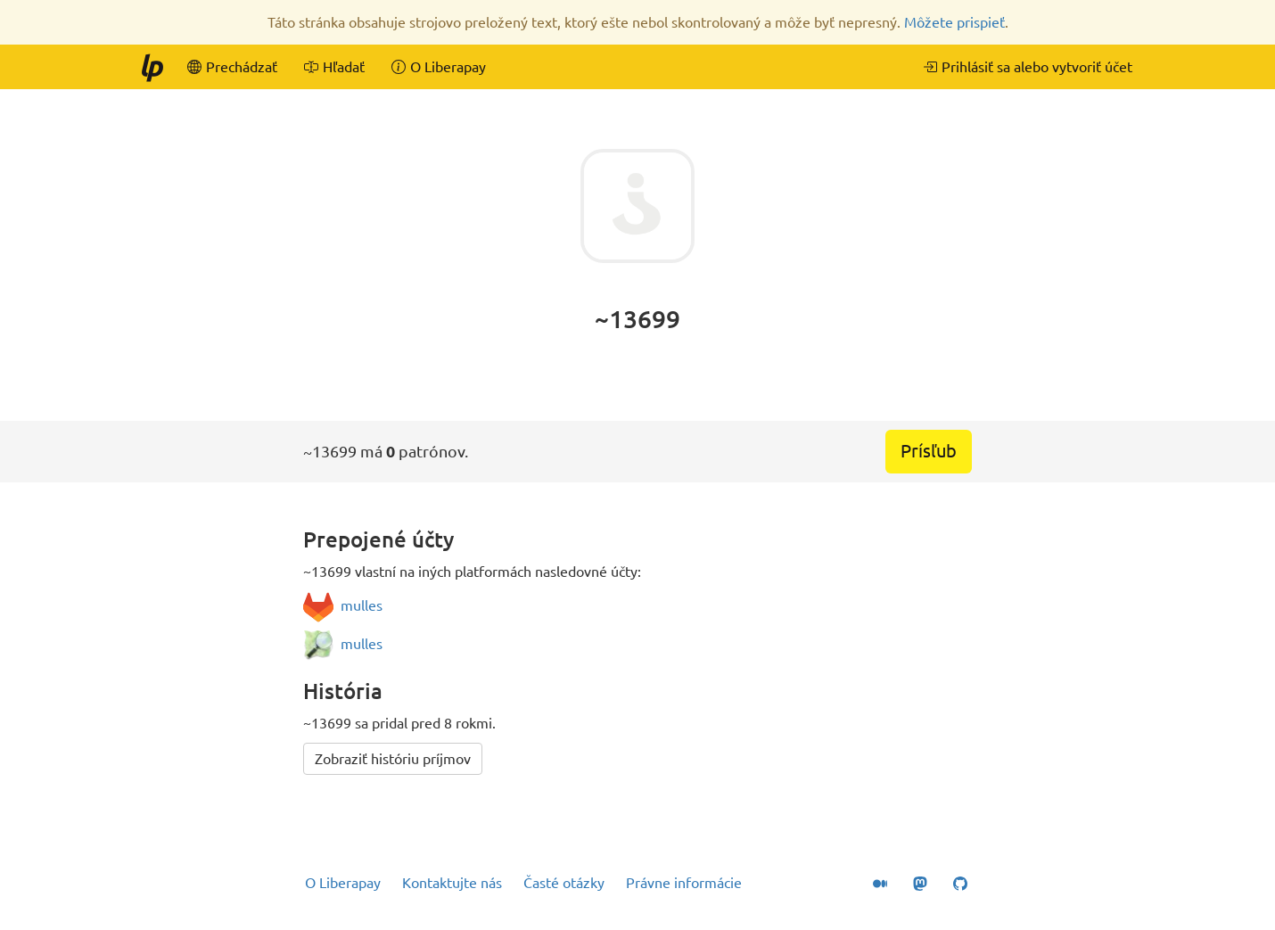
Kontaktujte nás (452, 883)
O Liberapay (343, 883)
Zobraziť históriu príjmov (393, 759)
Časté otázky (564, 883)
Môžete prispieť (954, 22)
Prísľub (929, 450)
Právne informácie (684, 883)
